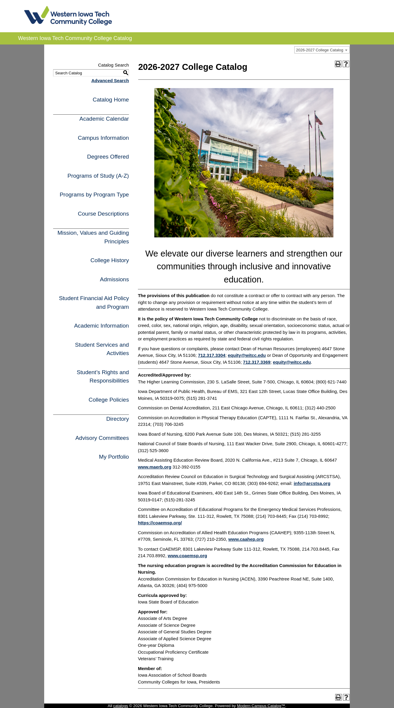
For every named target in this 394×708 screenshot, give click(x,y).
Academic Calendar (104, 119)
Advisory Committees (102, 438)
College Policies (109, 400)
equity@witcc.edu (247, 355)
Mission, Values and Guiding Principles (93, 237)
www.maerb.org (154, 466)
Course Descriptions (103, 214)
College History (109, 260)
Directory (117, 419)
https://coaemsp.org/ (160, 522)
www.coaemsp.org (187, 555)
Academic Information (101, 325)
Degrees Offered (108, 156)
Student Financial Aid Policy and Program (94, 302)
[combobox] (322, 49)
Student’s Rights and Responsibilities (103, 376)
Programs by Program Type (94, 194)
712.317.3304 (211, 355)
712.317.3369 (256, 362)
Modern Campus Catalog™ (261, 706)
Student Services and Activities (102, 349)
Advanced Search (110, 80)
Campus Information (103, 138)
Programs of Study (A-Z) (98, 176)
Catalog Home (111, 99)
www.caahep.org (246, 539)
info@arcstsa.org (312, 483)
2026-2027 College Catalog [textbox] (319, 50)
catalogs (120, 706)
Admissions (114, 279)
